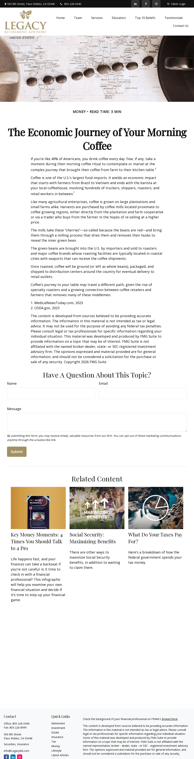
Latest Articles (60, 755)
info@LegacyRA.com (16, 751)
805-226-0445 (70, 4)
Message (14, 408)
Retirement (58, 723)
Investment (58, 728)
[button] (60, 18)
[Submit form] (17, 452)
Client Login (176, 4)
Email (103, 383)
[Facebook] (146, 4)
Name (12, 383)
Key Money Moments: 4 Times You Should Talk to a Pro (37, 541)
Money (55, 746)
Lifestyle (56, 750)
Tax (53, 741)
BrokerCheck (170, 719)
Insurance (57, 737)
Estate (55, 732)
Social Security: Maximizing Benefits (93, 538)
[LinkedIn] (135, 4)
